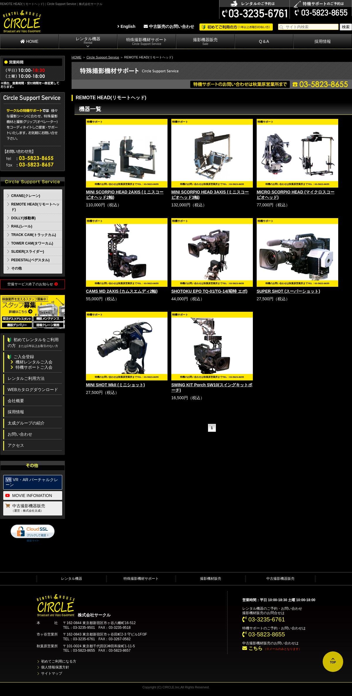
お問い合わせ (20, 434)
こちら (252, 648)
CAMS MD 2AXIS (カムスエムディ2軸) (122, 291)
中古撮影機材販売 (256, 643)
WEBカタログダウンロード (33, 389)
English (126, 26)
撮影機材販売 (210, 579)
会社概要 (16, 400)
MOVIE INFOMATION (28, 495)
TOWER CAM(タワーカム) (32, 243)
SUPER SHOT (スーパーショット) (288, 291)
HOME (29, 41)
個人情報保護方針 (55, 667)
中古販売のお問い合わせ (169, 26)
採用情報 (322, 41)
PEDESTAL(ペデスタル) (30, 260)
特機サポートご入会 (32, 367)
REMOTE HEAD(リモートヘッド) (35, 207)
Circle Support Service (103, 57)
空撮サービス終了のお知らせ (32, 284)
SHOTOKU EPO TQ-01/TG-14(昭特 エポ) (209, 291)
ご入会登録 (21, 356)
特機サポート (252, 628)
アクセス (16, 445)
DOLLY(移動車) (23, 218)
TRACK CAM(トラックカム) (33, 235)
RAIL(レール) (21, 226)
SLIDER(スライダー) (27, 252)
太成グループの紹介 (26, 423)
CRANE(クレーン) (25, 196)
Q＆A (264, 41)
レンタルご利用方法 (26, 378)
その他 (16, 268)
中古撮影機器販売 (33, 508)
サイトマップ (51, 673)
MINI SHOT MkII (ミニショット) (115, 384)
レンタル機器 (88, 40)
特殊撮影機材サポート (147, 41)
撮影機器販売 (205, 41)
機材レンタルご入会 (32, 362)
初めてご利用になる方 (58, 661)
